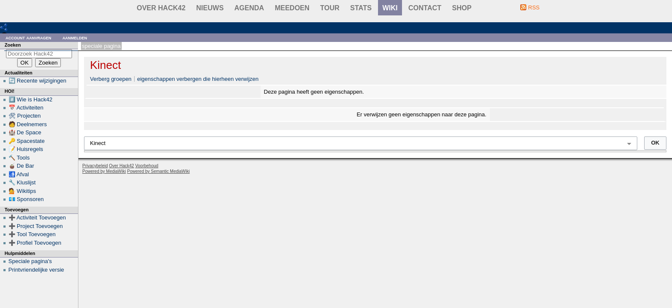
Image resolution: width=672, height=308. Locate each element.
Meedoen (292, 8)
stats (361, 8)
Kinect (105, 65)
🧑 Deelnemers (28, 124)
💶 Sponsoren (26, 199)
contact (424, 8)
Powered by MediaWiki (104, 171)
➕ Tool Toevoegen (32, 234)
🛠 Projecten (25, 116)
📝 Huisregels (26, 149)
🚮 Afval (19, 174)
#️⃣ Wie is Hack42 (31, 99)
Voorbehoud (146, 165)
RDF (18, 27)
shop (461, 8)
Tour (329, 8)
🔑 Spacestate (27, 141)
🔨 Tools (19, 157)
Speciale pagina (101, 46)
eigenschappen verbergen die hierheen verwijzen (197, 79)
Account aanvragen (28, 37)
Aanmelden (75, 37)
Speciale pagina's (30, 261)
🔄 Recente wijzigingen (37, 80)
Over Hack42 (161, 8)
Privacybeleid (95, 165)
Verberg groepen (111, 79)
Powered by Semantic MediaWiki (158, 171)
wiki (390, 8)
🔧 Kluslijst (22, 182)
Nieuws (210, 8)
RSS (534, 7)
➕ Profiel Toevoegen (35, 243)
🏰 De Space (25, 132)
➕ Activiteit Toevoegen (37, 217)
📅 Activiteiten (26, 107)
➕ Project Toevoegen (36, 226)
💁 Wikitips (22, 191)
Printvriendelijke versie (36, 270)
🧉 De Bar (21, 166)
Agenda (249, 8)
